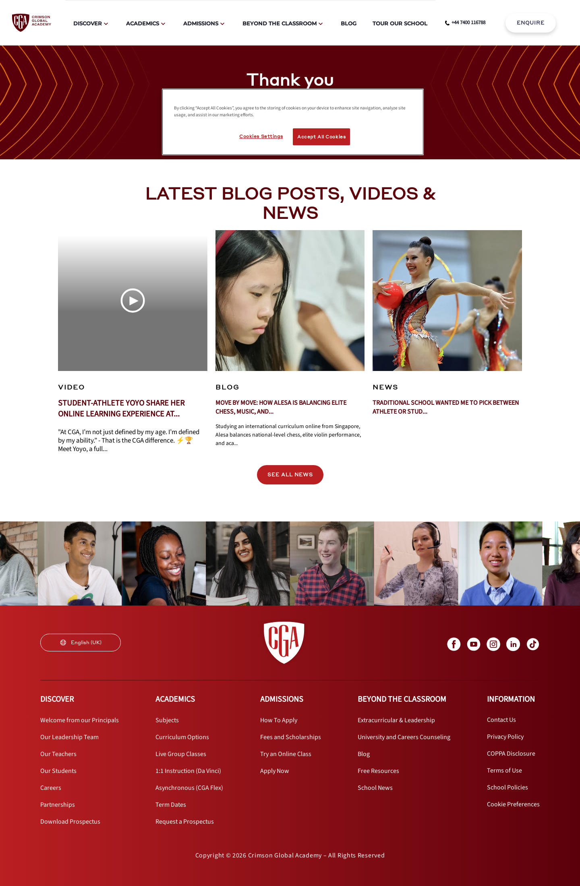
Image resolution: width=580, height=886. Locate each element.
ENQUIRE (531, 23)
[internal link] (530, 23)
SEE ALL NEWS (290, 475)
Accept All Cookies (321, 137)
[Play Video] (132, 300)
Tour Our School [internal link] (400, 23)
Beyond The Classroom (279, 23)
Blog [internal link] (348, 23)
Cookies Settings (261, 136)
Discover (87, 23)
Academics (142, 23)
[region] (293, 122)
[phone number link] (465, 23)
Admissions (200, 23)
